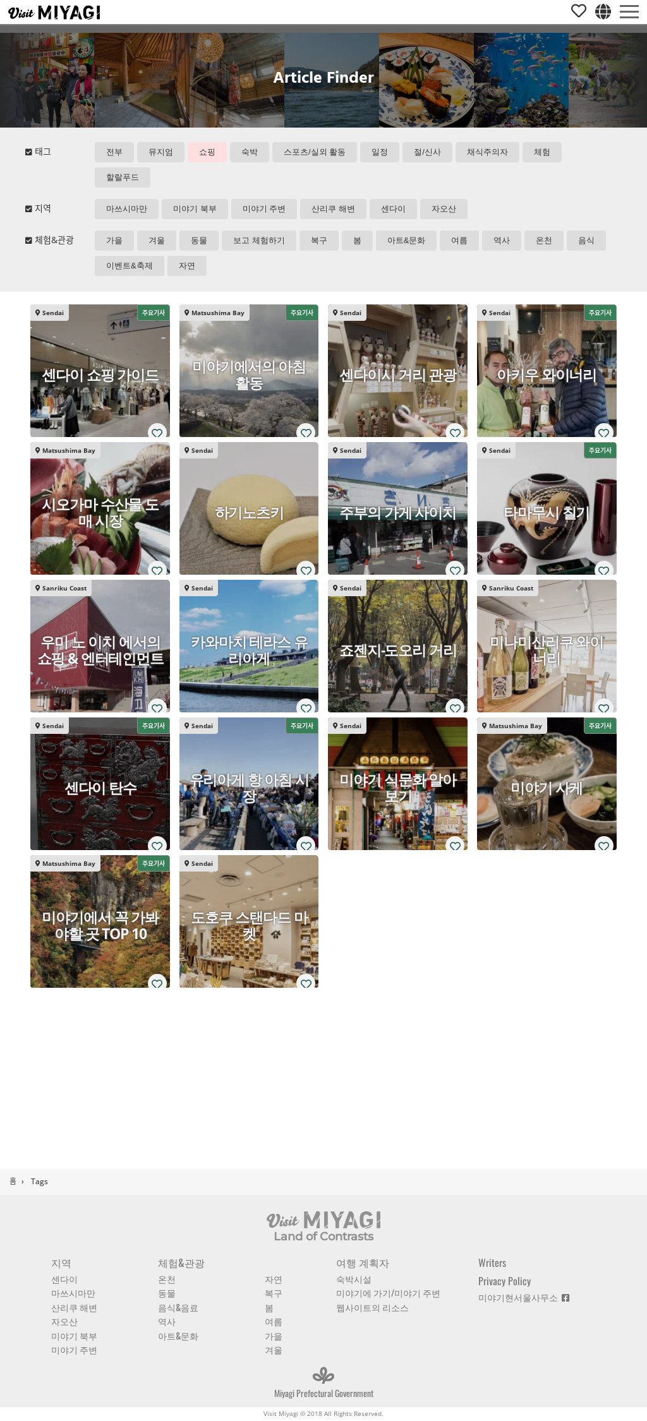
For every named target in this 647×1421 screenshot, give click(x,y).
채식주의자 (487, 152)
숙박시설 (354, 1278)
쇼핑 (207, 152)
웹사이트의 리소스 (372, 1307)
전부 (114, 152)
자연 (187, 265)
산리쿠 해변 (333, 208)
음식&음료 (178, 1307)
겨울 (156, 240)
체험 (542, 152)
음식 (586, 240)
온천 (544, 240)
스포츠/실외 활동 (315, 152)
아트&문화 (406, 240)
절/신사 (427, 152)
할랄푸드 (122, 177)
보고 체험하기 (259, 240)
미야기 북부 (195, 208)
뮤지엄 (160, 152)
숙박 (249, 152)
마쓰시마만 (126, 208)
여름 (459, 240)
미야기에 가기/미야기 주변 (388, 1292)
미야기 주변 (264, 208)
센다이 (393, 208)
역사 (501, 240)
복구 (319, 240)
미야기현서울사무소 (523, 1297)
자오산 (444, 208)
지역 (61, 1262)
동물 (199, 240)
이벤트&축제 (129, 265)
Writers (492, 1262)
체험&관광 (181, 1262)
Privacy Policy (504, 1280)
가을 (114, 240)
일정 (380, 152)
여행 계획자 (362, 1262)
